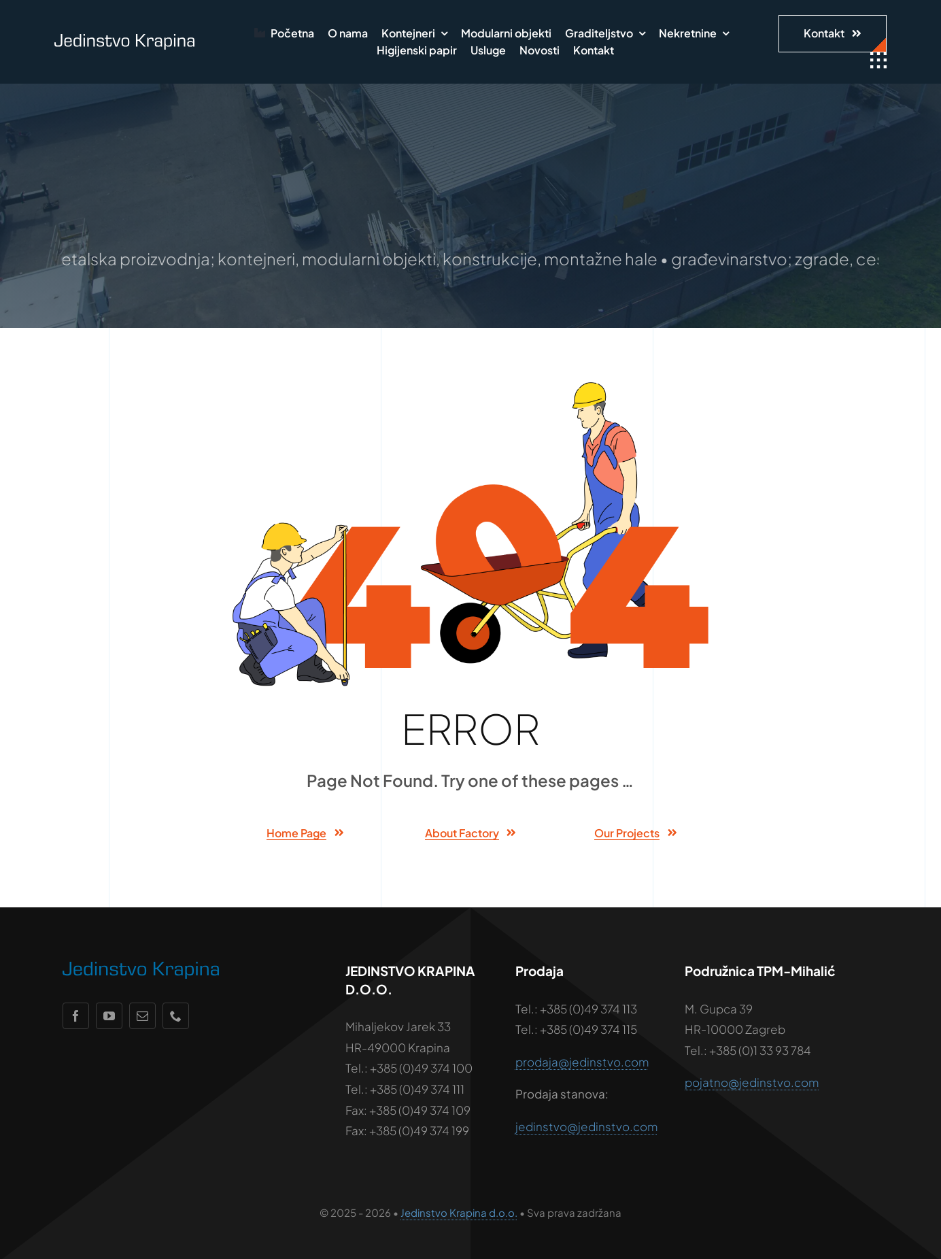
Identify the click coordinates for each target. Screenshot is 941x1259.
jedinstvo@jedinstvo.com (586, 1126)
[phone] (175, 1016)
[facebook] (76, 1016)
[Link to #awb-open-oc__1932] (878, 60)
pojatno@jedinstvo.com (752, 1082)
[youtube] (109, 1016)
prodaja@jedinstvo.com (582, 1061)
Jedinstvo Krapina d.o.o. (458, 1212)
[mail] (142, 1016)
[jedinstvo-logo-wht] (124, 39)
